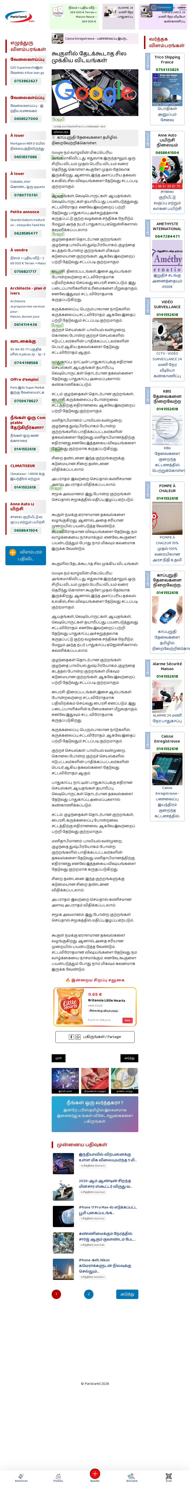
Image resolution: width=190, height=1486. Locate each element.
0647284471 (167, 236)
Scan (169, 1478)
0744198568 (26, 363)
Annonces (21, 1478)
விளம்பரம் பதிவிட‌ (25, 555)
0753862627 (26, 81)
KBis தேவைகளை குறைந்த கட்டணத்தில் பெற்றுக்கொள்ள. (169, 459)
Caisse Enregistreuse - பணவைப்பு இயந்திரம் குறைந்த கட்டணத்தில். (167, 802)
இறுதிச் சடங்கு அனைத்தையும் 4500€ (167, 281)
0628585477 (26, 233)
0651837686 (25, 157)
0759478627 (26, 401)
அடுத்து (129, 1058)
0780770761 (26, 195)
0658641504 (26, 530)
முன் (58, 1058)
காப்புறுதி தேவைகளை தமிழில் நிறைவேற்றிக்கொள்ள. (84, 138)
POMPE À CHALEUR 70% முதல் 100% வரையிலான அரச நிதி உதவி (167, 549)
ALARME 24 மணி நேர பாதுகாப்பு (167, 718)
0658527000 (26, 119)
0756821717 (25, 271)
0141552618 (25, 449)
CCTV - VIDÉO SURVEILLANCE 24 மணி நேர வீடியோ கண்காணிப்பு (167, 365)
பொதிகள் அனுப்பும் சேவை (167, 114)
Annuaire (131, 1478)
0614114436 (25, 324)
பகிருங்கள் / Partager (95, 1037)
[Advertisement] (24, 647)
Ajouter (95, 1478)
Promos (58, 1478)
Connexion (161, 7)
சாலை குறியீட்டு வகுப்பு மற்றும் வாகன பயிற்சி (167, 200)
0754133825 (167, 69)
